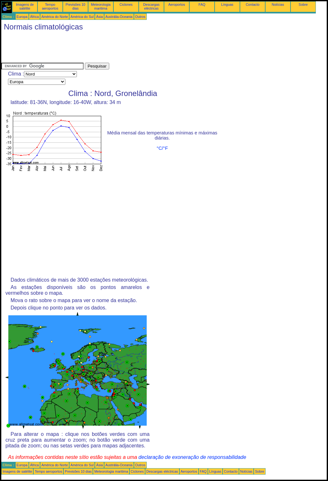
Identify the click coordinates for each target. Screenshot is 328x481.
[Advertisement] (117, 48)
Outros (140, 17)
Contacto (252, 4)
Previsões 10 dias (76, 6)
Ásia (99, 17)
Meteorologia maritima (101, 6)
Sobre (303, 4)
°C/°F (162, 148)
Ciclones (126, 4)
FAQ (202, 4)
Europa (22, 17)
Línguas (227, 4)
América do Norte (54, 17)
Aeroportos (176, 4)
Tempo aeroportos (50, 6)
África (34, 17)
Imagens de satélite (25, 6)
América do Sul (82, 17)
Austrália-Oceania (119, 17)
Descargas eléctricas (151, 6)
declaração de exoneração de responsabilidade (192, 457)
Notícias (278, 4)
